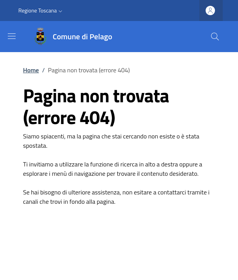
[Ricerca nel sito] (215, 36)
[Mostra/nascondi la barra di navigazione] (12, 36)
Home (31, 70)
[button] (41, 10)
